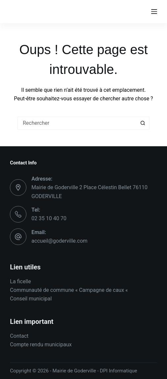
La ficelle (20, 281)
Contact (19, 336)
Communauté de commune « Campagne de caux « (69, 290)
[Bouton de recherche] (143, 123)
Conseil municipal (30, 298)
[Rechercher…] (76, 123)
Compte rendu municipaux (41, 344)
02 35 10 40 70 (48, 218)
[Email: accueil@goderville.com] (18, 236)
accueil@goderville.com (59, 241)
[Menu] (154, 12)
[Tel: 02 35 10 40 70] (18, 214)
